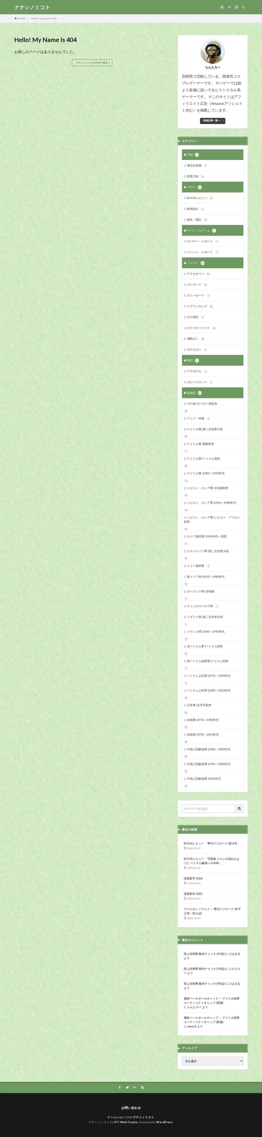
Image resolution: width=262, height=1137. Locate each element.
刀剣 (193, 155)
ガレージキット (200, 382)
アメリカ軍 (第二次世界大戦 (205, 429)
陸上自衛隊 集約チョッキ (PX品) (204, 953)
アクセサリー (198, 274)
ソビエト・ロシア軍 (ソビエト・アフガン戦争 (212, 519)
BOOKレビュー (200, 198)
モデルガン (197, 350)
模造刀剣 (196, 176)
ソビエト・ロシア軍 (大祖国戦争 (208, 488)
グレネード (197, 285)
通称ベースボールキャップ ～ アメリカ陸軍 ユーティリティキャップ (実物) (211, 1000)
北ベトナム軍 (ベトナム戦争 (205, 646)
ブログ (194, 187)
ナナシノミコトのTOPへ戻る (92, 62)
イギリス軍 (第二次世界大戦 (205, 617)
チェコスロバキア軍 (203, 606)
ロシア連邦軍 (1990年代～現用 (207, 536)
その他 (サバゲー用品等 (202, 403)
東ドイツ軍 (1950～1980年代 (206, 576)
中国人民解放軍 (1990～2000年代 (208, 764)
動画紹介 (196, 209)
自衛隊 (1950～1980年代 (203, 720)
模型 (193, 361)
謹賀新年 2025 (193, 893)
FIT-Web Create (126, 1122)
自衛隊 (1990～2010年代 (203, 734)
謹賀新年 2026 (193, 878)
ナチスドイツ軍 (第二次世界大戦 (208, 551)
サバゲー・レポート (203, 241)
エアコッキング (200, 306)
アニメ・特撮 (198, 419)
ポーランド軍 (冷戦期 (200, 591)
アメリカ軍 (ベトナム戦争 (203, 458)
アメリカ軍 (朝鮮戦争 (200, 444)
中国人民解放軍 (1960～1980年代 (208, 749)
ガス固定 (196, 317)
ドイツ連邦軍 (198, 566)
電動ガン (196, 339)
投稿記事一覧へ (211, 120)
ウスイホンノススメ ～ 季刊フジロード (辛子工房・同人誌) (212, 911)
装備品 (194, 393)
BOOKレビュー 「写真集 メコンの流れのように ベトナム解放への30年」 (212, 861)
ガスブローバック (201, 328)
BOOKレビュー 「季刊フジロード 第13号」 (212, 843)
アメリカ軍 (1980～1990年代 (206, 473)
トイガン (196, 263)
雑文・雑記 (197, 220)
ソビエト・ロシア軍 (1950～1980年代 (211, 502)
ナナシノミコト (32, 7)
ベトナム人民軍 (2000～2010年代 (208, 690)
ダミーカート (198, 296)
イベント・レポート (203, 252)
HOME (21, 18)
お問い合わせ (131, 1108)
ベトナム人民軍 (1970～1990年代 (208, 675)
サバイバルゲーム (201, 231)
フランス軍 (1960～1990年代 (206, 631)
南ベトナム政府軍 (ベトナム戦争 (208, 661)
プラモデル (197, 371)
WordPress (164, 1122)
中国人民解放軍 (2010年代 (204, 778)
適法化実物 (197, 166)
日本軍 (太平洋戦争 (199, 705)
